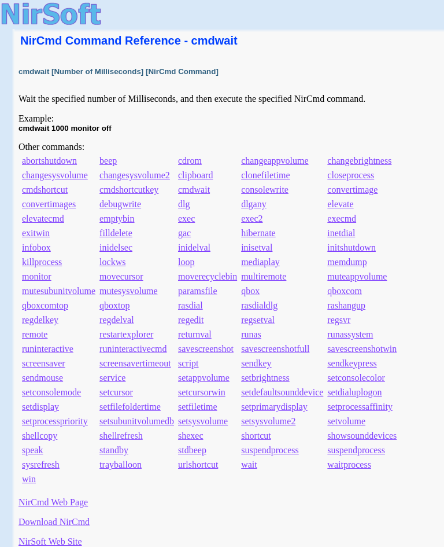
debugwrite (120, 204)
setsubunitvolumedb (136, 421)
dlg (184, 204)
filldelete (115, 233)
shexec (191, 435)
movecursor (121, 276)
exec (186, 218)
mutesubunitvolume (58, 291)
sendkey (256, 363)
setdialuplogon (354, 392)
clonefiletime (265, 175)
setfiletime (197, 407)
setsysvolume (203, 421)
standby (113, 450)
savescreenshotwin (362, 349)
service (112, 378)
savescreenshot (206, 349)
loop (186, 262)
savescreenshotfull (275, 349)
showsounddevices (362, 435)
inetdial (341, 233)
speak (32, 450)
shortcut (256, 435)
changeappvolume (274, 161)
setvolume (346, 421)
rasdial (190, 305)
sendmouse (42, 378)
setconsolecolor (356, 378)
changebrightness (359, 161)
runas (251, 334)
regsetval (258, 320)
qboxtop (114, 305)
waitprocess (349, 464)
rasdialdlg (259, 305)
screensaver (43, 363)
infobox (36, 247)
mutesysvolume (128, 291)
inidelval (194, 247)
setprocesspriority (55, 421)
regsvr (338, 320)
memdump (347, 262)
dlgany (254, 204)
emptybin (116, 218)
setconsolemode (51, 392)
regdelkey (40, 320)
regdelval (116, 320)
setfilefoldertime (130, 407)
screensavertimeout (135, 363)
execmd (341, 218)
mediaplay (260, 262)
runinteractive (47, 349)
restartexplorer (126, 334)
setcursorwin (201, 392)
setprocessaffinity (360, 407)
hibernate (258, 233)
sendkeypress (351, 363)
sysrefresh (41, 464)
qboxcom (344, 291)
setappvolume (204, 378)
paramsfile (197, 291)
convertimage (352, 189)
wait (249, 464)
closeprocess (350, 175)
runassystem (350, 334)
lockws (112, 262)
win (29, 479)
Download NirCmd (54, 522)
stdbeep (192, 450)
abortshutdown (49, 161)
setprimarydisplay (274, 407)
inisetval (256, 247)
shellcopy (39, 435)
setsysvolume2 (268, 421)
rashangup (346, 305)
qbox (250, 291)
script (188, 363)
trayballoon (120, 464)
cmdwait (194, 189)
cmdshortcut (45, 189)
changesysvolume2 (134, 175)
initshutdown (351, 247)
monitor (36, 276)
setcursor (116, 392)
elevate (340, 204)
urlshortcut (198, 464)
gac (184, 233)
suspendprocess (270, 450)
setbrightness (265, 378)
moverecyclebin (207, 276)
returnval (195, 334)
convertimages (49, 204)
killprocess (42, 262)
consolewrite (264, 189)
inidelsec (115, 247)
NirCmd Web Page (53, 502)
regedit (191, 320)
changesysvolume (55, 175)
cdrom (190, 161)
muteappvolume (357, 276)
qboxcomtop (45, 305)
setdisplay (40, 407)
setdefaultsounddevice (282, 392)
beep (108, 161)
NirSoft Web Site (50, 541)
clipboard (195, 175)
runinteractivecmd (132, 349)
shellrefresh (121, 435)
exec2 (251, 218)
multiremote (263, 276)
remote (34, 334)
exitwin (36, 233)
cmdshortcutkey (128, 189)
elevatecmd (43, 218)
